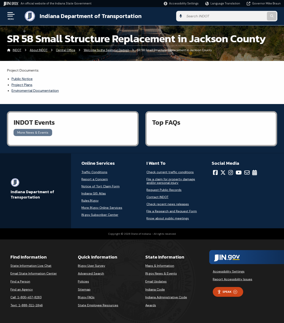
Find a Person (20, 281)
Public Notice (22, 78)
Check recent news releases (167, 204)
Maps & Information (159, 265)
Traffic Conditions (94, 172)
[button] (181, 3)
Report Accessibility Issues (232, 279)
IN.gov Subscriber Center (99, 214)
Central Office (65, 50)
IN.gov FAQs (86, 297)
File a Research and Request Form (171, 211)
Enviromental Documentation (35, 90)
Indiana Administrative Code (166, 297)
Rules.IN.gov (90, 200)
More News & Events (32, 132)
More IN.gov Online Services (101, 207)
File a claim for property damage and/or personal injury (170, 180)
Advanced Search (91, 273)
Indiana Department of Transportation (87, 16)
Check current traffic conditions (170, 172)
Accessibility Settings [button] (229, 271)
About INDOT (38, 50)
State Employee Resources (98, 305)
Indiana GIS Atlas (93, 193)
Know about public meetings (167, 218)
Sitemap (84, 289)
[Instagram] (230, 172)
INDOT (17, 50)
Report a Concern (94, 179)
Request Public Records (163, 189)
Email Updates (156, 281)
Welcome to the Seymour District (106, 50)
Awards (150, 305)
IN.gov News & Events (161, 273)
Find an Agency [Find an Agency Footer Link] (21, 289)
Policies (83, 281)
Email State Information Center (33, 273)
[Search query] (249, 16)
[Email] (247, 172)
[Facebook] (215, 172)
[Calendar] (254, 172)
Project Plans (22, 84)
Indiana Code (155, 289)
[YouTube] (239, 172)
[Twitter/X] (223, 172)
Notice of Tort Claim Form (100, 186)
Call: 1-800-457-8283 (25, 297)
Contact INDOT (157, 197)
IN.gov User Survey (91, 265)
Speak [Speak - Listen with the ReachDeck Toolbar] (227, 291)
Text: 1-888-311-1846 (26, 305)
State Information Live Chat (30, 265)
